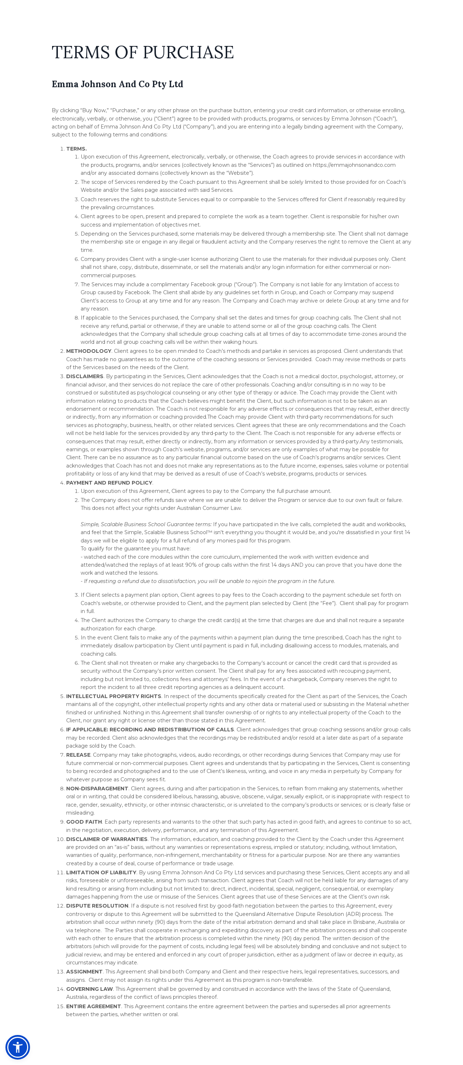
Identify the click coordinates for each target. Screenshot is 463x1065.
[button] (17, 1047)
